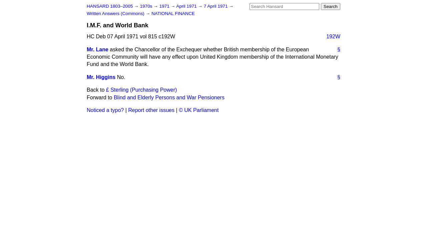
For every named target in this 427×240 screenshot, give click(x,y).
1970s (146, 6)
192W (333, 36)
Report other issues (151, 110)
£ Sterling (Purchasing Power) (141, 90)
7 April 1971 (216, 6)
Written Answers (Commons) (116, 13)
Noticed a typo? (105, 110)
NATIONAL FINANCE (173, 13)
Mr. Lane (97, 49)
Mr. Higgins (101, 77)
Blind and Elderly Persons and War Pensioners (169, 97)
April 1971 (187, 6)
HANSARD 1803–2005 (110, 6)
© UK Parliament (199, 110)
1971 (165, 6)
